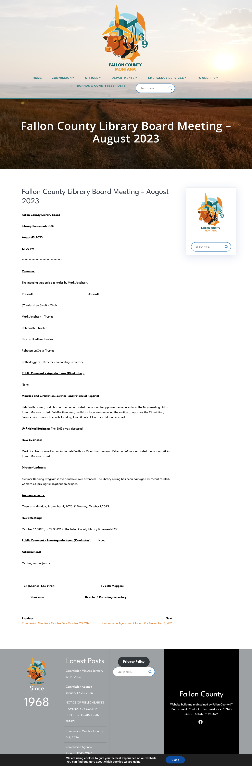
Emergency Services (166, 77)
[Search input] (154, 88)
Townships (206, 77)
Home (37, 77)
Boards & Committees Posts (101, 85)
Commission (62, 77)
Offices (91, 77)
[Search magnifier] (170, 88)
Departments (123, 77)
